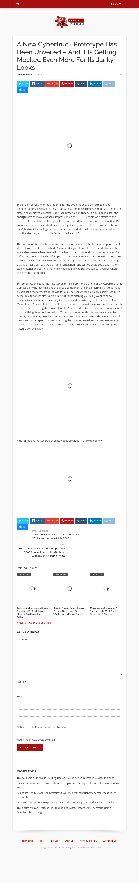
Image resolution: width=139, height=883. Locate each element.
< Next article (24, 622)
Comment (24, 639)
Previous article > (43, 622)
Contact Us (110, 840)
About (69, 840)
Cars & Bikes (24, 574)
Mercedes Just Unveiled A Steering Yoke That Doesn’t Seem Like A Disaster (104, 611)
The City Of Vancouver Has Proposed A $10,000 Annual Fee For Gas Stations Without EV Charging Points (42, 552)
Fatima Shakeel (24, 74)
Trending (27, 840)
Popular (54, 840)
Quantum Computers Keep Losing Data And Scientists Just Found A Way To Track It (66, 802)
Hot (41, 840)
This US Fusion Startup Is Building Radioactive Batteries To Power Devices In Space (65, 778)
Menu (25, 4)
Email (21, 696)
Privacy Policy (88, 840)
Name (21, 681)
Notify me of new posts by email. (36, 739)
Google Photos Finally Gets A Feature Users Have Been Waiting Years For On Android (68, 611)
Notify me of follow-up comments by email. (42, 727)
